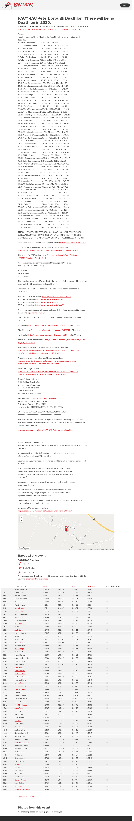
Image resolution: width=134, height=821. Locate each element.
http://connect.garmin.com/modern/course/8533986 (50, 325)
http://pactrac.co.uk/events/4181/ (49, 299)
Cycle (60, 586)
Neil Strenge (19, 649)
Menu (125, 5)
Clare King (18, 786)
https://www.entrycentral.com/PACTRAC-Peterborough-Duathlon (45, 430)
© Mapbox (93, 549)
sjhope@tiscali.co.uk (36, 313)
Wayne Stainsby (21, 602)
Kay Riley (18, 720)
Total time (91, 586)
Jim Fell (17, 764)
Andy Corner (19, 630)
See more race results (26, 797)
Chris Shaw (19, 667)
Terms (112, 549)
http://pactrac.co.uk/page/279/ (48, 302)
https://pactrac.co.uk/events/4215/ (56, 296)
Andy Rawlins (20, 670)
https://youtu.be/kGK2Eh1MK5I (72, 242)
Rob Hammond (20, 624)
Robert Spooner (21, 683)
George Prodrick (21, 780)
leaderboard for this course (36, 579)
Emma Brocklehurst (22, 742)
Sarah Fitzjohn (20, 708)
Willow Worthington (22, 789)
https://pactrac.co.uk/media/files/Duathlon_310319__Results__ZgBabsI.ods (49, 29)
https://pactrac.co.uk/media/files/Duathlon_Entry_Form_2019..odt (45, 511)
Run (45, 586)
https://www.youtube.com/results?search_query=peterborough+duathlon (48, 250)
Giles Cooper (19, 611)
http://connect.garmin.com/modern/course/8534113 (50, 335)
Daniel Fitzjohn (20, 642)
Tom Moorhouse (21, 705)
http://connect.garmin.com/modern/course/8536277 (48, 330)
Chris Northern (20, 689)
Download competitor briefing (43, 398)
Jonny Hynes (19, 608)
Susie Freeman (20, 674)
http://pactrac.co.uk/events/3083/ (49, 305)
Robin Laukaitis (20, 686)
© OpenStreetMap (103, 549)
